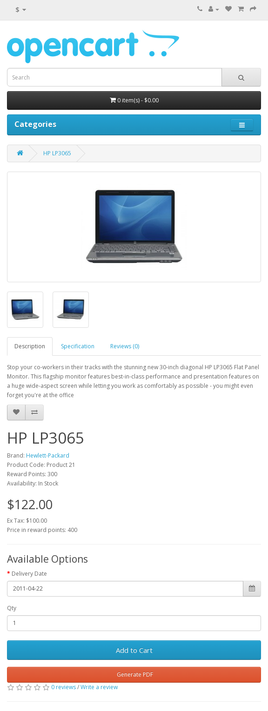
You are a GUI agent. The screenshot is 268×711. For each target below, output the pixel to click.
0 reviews (63, 687)
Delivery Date (29, 574)
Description (29, 346)
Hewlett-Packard (47, 455)
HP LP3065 (57, 153)
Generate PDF (134, 674)
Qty (11, 608)
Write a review (99, 687)
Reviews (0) (124, 346)
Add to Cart (134, 650)
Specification (77, 346)
